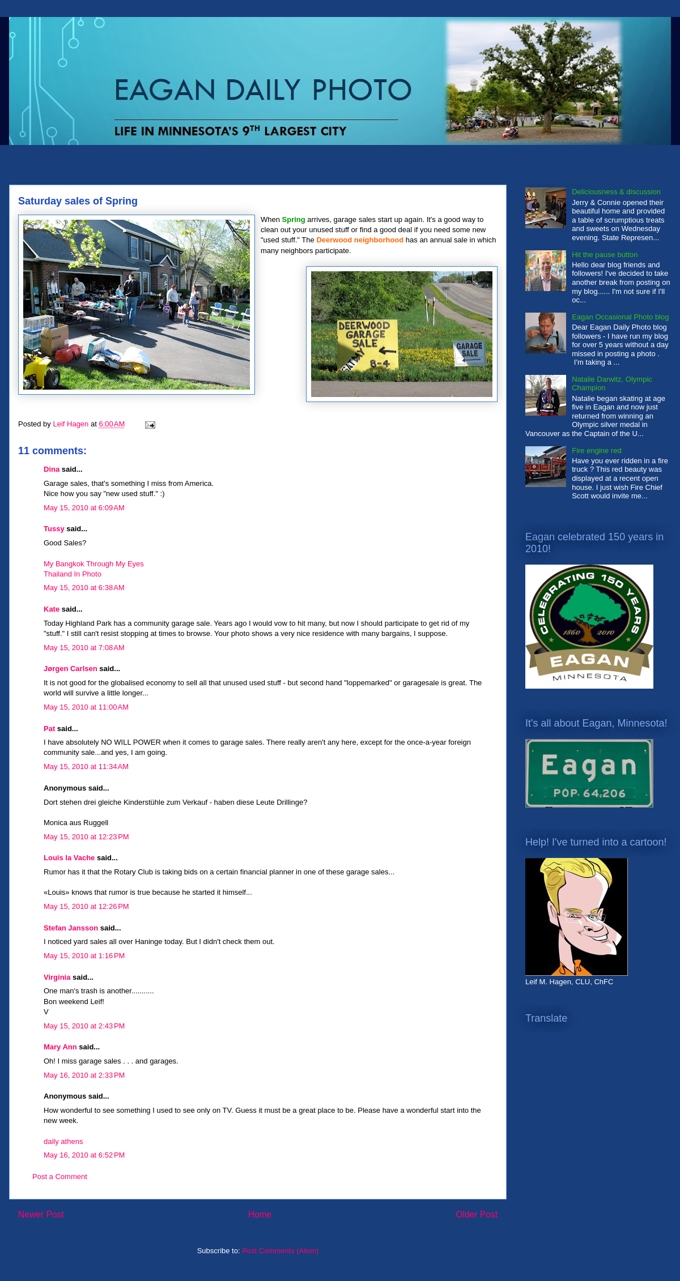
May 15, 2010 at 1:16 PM (84, 955)
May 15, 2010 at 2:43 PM (84, 1026)
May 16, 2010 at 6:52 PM (84, 1155)
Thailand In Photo (72, 574)
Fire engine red (596, 450)
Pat (49, 728)
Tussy (54, 528)
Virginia (57, 977)
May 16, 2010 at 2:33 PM (84, 1075)
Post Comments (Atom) (280, 1250)
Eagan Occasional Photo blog (620, 317)
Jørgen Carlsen (70, 668)
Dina (52, 469)
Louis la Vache (69, 857)
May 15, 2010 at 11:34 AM (86, 766)
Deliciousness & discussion (616, 191)
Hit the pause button (605, 254)
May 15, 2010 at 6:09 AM (84, 507)
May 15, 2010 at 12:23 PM (86, 836)
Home (260, 1214)
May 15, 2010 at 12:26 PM (86, 906)
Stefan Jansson (71, 928)
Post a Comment (59, 1176)
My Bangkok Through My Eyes (94, 564)
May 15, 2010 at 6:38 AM (84, 587)
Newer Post (41, 1214)
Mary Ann (60, 1047)
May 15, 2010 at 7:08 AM (84, 647)
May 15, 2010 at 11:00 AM (86, 707)
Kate (52, 609)
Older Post (477, 1214)
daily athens (63, 1141)
